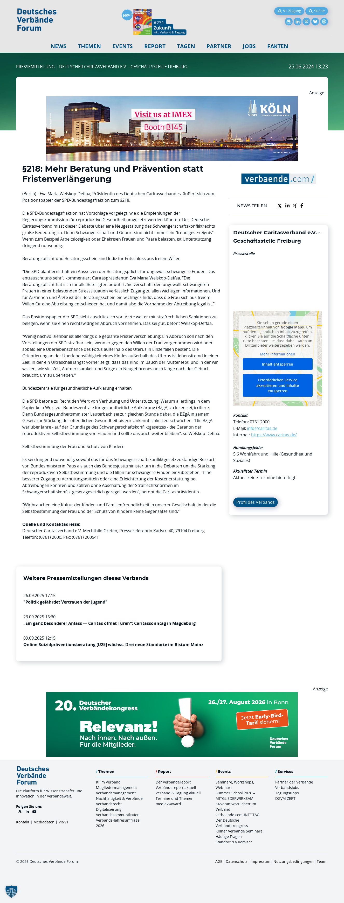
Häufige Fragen (229, 836)
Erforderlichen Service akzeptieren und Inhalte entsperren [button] (277, 385)
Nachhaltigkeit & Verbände (119, 798)
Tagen (186, 46)
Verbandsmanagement (116, 792)
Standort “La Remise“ (234, 841)
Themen (89, 46)
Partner (219, 46)
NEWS (58, 46)
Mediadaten (43, 822)
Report (155, 46)
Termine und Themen (175, 798)
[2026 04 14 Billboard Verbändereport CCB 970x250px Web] (172, 99)
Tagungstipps (287, 792)
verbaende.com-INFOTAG (237, 814)
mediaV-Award (168, 803)
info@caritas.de (262, 428)
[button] (11, 891)
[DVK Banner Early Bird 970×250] (172, 695)
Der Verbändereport (173, 782)
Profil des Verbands (255, 502)
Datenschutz (236, 861)
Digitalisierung (108, 809)
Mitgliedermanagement (116, 787)
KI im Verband (108, 782)
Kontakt (22, 822)
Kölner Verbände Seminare (239, 831)
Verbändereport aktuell (176, 787)
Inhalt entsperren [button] (277, 364)
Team (321, 861)
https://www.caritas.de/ (274, 435)
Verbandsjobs (287, 787)
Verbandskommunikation (118, 814)
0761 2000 (260, 422)
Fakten (277, 46)
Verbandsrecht (109, 803)
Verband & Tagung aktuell (178, 792)
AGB (219, 861)
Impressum (260, 861)
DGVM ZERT (285, 798)
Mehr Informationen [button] (277, 354)
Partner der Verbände (294, 782)
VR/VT (63, 822)
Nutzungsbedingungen (293, 861)
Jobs (249, 46)
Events (122, 46)
